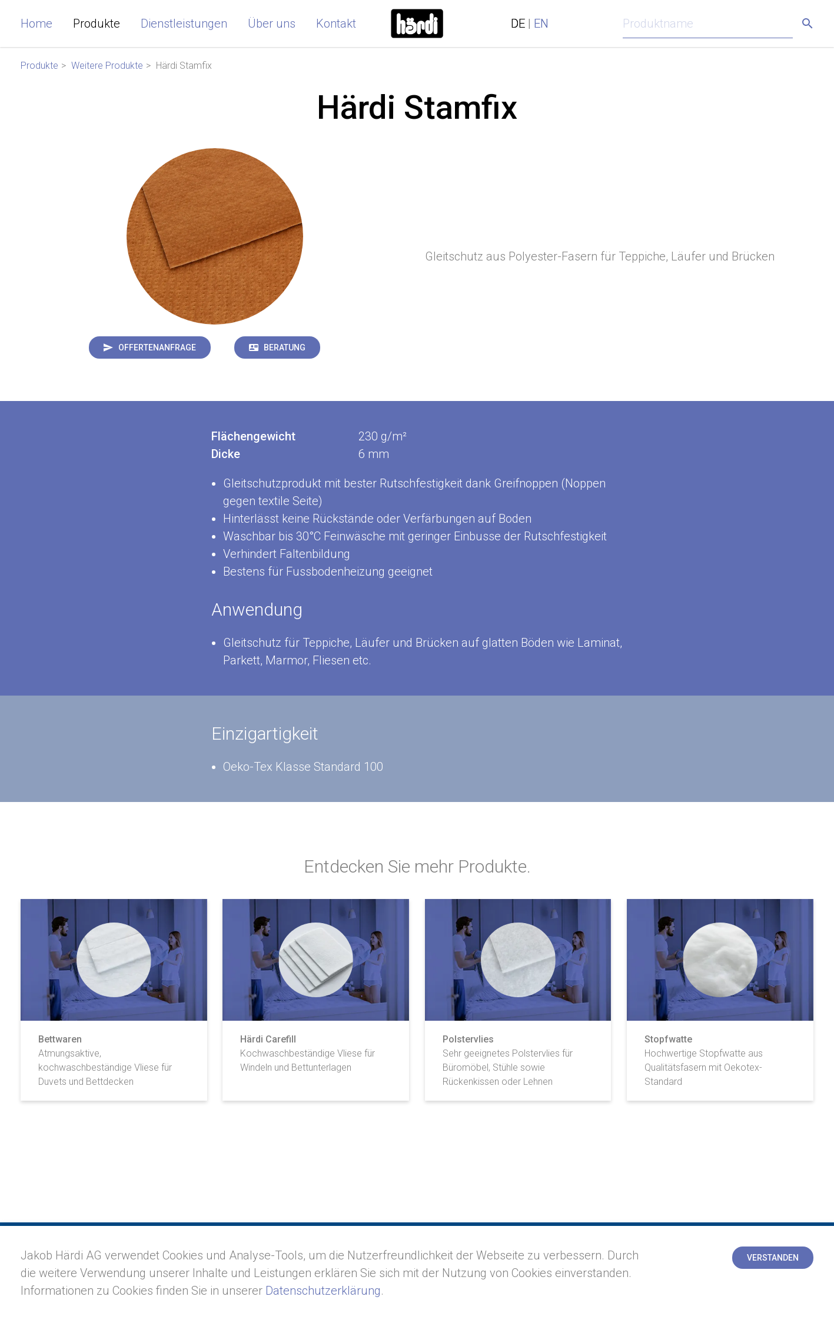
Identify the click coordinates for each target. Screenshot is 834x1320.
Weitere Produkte (107, 65)
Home (36, 23)
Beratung (284, 347)
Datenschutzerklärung (323, 1291)
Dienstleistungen (184, 23)
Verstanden (773, 1257)
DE (518, 23)
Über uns (271, 23)
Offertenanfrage (157, 347)
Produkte (96, 23)
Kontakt (336, 23)
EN (541, 23)
